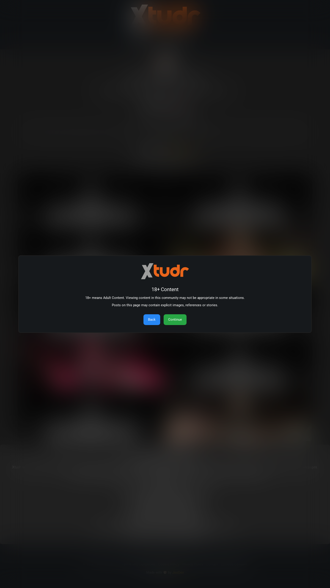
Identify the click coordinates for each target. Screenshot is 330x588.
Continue (175, 319)
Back (152, 319)
